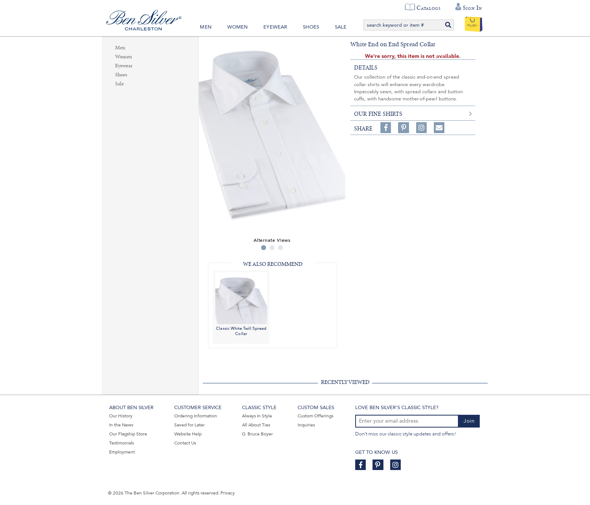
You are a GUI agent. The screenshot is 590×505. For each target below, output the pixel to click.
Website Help (188, 434)
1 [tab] (263, 247)
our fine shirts (378, 114)
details (365, 68)
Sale (341, 27)
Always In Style (257, 416)
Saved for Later (189, 425)
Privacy (227, 493)
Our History (120, 416)
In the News (121, 425)
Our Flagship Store (128, 434)
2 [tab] (272, 247)
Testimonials (121, 443)
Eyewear (275, 27)
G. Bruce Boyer (257, 434)
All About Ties (256, 425)
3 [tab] (280, 247)
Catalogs (428, 8)
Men (205, 27)
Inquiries (306, 425)
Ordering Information (195, 416)
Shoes (311, 27)
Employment (122, 452)
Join (469, 421)
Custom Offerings (315, 416)
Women (237, 27)
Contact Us (185, 443)
